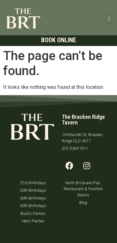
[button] (109, 19)
